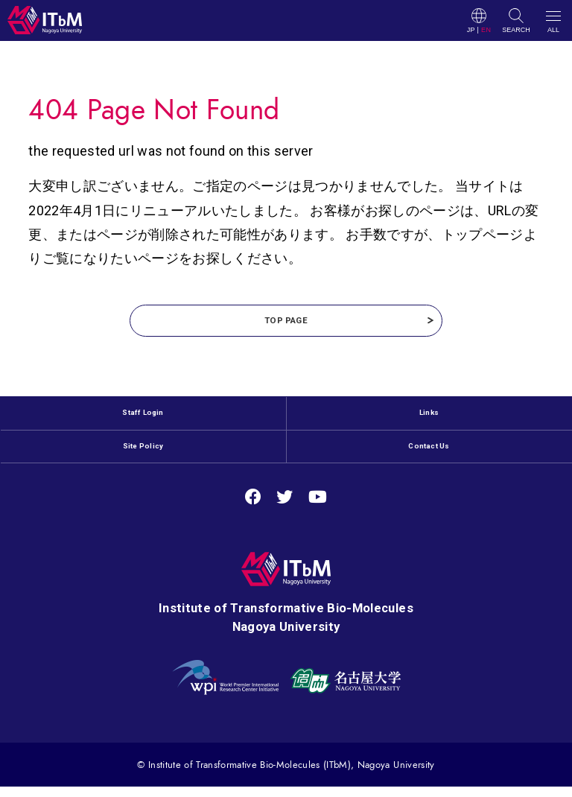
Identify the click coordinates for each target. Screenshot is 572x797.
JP (471, 30)
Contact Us (429, 462)
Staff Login (143, 423)
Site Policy (143, 462)
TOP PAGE (286, 324)
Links (429, 423)
